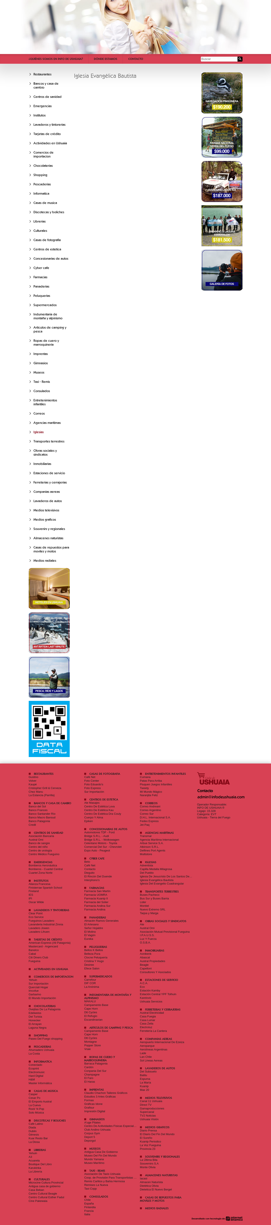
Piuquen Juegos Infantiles (156, 784)
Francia (89, 1210)
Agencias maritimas (47, 423)
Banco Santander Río (42, 813)
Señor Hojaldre (93, 928)
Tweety (144, 788)
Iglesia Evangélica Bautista (156, 880)
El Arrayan (35, 1024)
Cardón (89, 1067)
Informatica (41, 194)
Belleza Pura (92, 953)
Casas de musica (45, 203)
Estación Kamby (150, 990)
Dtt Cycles (90, 1012)
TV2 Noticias (148, 1115)
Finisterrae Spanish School (45, 887)
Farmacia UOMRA (95, 894)
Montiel (144, 905)
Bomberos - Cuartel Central (46, 869)
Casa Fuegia (148, 1016)
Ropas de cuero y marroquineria (46, 343)
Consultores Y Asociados (155, 972)
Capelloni (146, 968)
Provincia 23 (147, 1148)
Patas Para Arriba (151, 780)
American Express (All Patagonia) (50, 942)
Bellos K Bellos (93, 950)
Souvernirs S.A (149, 1163)
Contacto (135, 58)
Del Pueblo (147, 872)
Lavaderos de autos (47, 501)
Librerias (39, 221)
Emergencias (42, 106)
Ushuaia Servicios (151, 1001)
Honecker (35, 1020)
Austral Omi (36, 839)
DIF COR (90, 983)
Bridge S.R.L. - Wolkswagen (101, 839)
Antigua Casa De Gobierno (101, 1151)
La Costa (34, 1053)
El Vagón (89, 935)
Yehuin (33, 980)
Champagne (92, 1074)
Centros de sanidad (47, 97)
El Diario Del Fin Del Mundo (157, 1134)
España (89, 1203)
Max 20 (144, 1089)
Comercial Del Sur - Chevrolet (103, 846)
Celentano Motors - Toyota (100, 843)
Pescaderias (42, 184)
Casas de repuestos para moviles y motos (51, 549)
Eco (142, 986)
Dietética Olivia (149, 1185)
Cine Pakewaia (38, 1201)
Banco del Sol (37, 806)
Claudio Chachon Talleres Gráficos (105, 1093)
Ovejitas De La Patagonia (44, 1009)
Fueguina (34, 961)
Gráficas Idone (93, 1104)
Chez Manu (36, 791)
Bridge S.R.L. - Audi (96, 836)
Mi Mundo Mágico (151, 791)
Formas (89, 1100)
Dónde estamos (105, 58)
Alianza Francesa (39, 884)
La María (145, 1082)
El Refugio (90, 1016)
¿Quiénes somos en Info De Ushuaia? (56, 58)
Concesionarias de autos (50, 259)
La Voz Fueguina (150, 1145)
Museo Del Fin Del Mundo (100, 1155)
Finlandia (90, 1207)
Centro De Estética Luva (99, 806)
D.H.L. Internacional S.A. (155, 817)
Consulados (41, 391)
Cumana (145, 777)
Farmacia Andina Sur (97, 905)
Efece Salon (91, 968)
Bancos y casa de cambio (52, 803)
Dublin (33, 1131)
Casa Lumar (147, 1020)
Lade (143, 1053)
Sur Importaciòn (39, 983)
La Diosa (34, 1142)
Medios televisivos (46, 510)
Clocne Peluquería (95, 957)
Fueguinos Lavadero (41, 920)
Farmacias (40, 277)
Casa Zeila (146, 1023)
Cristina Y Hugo (94, 961)
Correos (39, 413)
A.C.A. (144, 983)
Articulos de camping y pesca (111, 1027)
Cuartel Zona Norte (41, 872)
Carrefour (90, 979)
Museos (38, 372)
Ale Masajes (92, 802)
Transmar (146, 836)
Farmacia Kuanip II (96, 898)
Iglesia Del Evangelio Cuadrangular (162, 883)
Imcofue (34, 990)
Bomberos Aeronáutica (43, 865)
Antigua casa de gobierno (44, 1186)
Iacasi (143, 1178)
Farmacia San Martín (97, 891)
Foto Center (91, 780)
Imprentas (40, 354)
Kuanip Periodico (150, 1141)
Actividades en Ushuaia (50, 143)
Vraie (87, 1049)
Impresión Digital (94, 1111)
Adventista (146, 865)
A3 (30, 1156)
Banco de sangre (39, 843)
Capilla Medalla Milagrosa (156, 869)
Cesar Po (34, 1097)
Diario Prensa (148, 1130)
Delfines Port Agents (152, 850)
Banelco (34, 950)
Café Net (89, 777)
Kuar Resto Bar (38, 1138)
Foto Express (92, 788)
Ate (142, 924)
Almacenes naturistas (48, 538)
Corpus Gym (92, 1133)
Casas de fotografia (47, 240)
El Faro (88, 1078)
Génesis (34, 1134)
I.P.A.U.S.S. (147, 935)
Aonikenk (145, 953)
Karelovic (145, 997)
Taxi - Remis (41, 382)
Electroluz (146, 1027)
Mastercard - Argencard (43, 946)
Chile (87, 1199)
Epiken (88, 821)
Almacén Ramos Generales (101, 920)
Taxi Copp (90, 1188)
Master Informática (40, 1083)
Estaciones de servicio (49, 473)
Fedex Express (149, 821)
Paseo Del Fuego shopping (46, 1038)
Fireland (34, 891)
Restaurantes (42, 74)
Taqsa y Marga (149, 913)
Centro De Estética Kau (99, 810)
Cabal (32, 953)
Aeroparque (147, 1045)
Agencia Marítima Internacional (159, 839)
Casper (33, 1094)
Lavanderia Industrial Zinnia (46, 924)
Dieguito (89, 872)
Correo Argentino (150, 810)
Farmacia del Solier (96, 902)
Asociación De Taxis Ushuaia (102, 1174)
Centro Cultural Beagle (43, 1193)
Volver (32, 780)
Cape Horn (91, 1008)
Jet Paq (144, 824)
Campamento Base (96, 1005)
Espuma (145, 1078)
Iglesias (38, 432)
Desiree (89, 964)
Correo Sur (147, 813)
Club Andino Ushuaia (97, 1129)
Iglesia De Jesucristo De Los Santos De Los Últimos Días (175, 876)
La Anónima (91, 986)
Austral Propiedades (152, 961)
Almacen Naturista (151, 1182)
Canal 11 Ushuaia (151, 1101)
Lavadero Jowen (39, 928)
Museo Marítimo (94, 1163)
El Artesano (91, 924)
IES (31, 894)
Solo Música (36, 1112)
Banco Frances (38, 810)
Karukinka (35, 1167)
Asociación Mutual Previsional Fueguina (165, 931)
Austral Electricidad (152, 1012)
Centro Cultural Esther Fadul (46, 1197)
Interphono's (92, 880)
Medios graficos (44, 520)
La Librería (35, 1171)
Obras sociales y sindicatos (45, 453)
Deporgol (90, 1140)
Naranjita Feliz (149, 795)
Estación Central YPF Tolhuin (158, 994)
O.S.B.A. (145, 942)
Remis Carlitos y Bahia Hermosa (104, 1181)
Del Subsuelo (148, 1071)
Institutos (39, 115)
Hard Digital (36, 1075)
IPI (30, 898)
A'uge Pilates (92, 1122)
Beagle (144, 964)
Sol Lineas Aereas (151, 1060)
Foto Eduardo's (93, 784)
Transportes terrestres (48, 441)
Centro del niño (38, 846)
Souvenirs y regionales (49, 529)
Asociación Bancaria (41, 836)
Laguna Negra (37, 1027)
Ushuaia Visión (149, 1119)
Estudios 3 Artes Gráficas (100, 1096)
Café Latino (36, 1123)
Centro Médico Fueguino (44, 854)
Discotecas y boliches (48, 212)
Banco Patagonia (39, 821)
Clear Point (36, 913)
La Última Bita (148, 1159)
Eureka (88, 938)
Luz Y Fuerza (148, 938)
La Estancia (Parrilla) (42, 795)
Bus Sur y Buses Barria (154, 898)
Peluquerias (41, 296)
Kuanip (144, 1086)
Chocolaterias (43, 166)
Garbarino (35, 994)
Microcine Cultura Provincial (46, 1182)
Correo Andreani (150, 806)
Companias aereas (46, 492)
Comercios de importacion (43, 154)
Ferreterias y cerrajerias (50, 482)
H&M (32, 1079)
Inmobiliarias (42, 464)
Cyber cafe (41, 268)
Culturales (40, 231)
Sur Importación (94, 791)
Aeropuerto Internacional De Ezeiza (162, 1042)
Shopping (40, 175)
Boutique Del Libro (40, 1164)
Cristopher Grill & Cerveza (45, 788)
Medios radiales (44, 561)
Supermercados (45, 305)
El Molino (90, 931)
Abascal (145, 957)
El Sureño (146, 1137)
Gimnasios (40, 363)
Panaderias (41, 286)
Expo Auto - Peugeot (97, 850)
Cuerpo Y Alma (93, 817)
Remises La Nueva (96, 1185)
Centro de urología (40, 850)
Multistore (146, 854)
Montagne (90, 1041)
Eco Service (36, 917)
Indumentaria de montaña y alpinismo (47, 316)
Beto (87, 861)
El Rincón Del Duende (98, 876)
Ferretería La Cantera (153, 1030)
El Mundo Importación (42, 998)
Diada (32, 1127)
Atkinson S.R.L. (149, 846)
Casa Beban (36, 1190)
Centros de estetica (47, 249)
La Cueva (35, 1105)
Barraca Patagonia (96, 1063)
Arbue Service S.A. (152, 843)
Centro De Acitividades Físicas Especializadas (113, 1126)
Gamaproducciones (152, 1108)
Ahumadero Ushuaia (41, 1050)
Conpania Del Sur (95, 1070)
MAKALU (90, 1001)
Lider (143, 902)
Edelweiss (35, 1013)
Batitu (143, 1075)
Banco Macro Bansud (42, 817)
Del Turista (35, 1016)
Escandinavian (93, 1019)
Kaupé (33, 784)
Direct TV (146, 1104)
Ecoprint (34, 1068)
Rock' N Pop (36, 1108)
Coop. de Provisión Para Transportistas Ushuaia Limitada (119, 1177)
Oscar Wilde (36, 902)
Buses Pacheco (149, 894)
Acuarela (34, 1160)
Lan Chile (146, 1056)
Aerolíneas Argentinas (153, 1049)
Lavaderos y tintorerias (49, 125)
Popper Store (92, 1045)
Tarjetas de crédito (47, 134)
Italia (87, 1214)
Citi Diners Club (38, 957)
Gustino (33, 777)
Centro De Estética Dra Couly (102, 813)
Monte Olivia (147, 1167)
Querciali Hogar (38, 987)
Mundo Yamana (94, 1159)
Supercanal (147, 1112)
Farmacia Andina (94, 909)
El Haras (89, 1081)
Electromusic (37, 1072)
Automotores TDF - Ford (99, 832)
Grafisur (89, 1107)
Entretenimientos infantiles (45, 402)
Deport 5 (89, 1137)
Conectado (35, 1064)
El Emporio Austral (40, 1101)
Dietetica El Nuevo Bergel (156, 1189)
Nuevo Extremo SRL (153, 909)
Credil (32, 824)
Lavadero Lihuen (39, 931)
